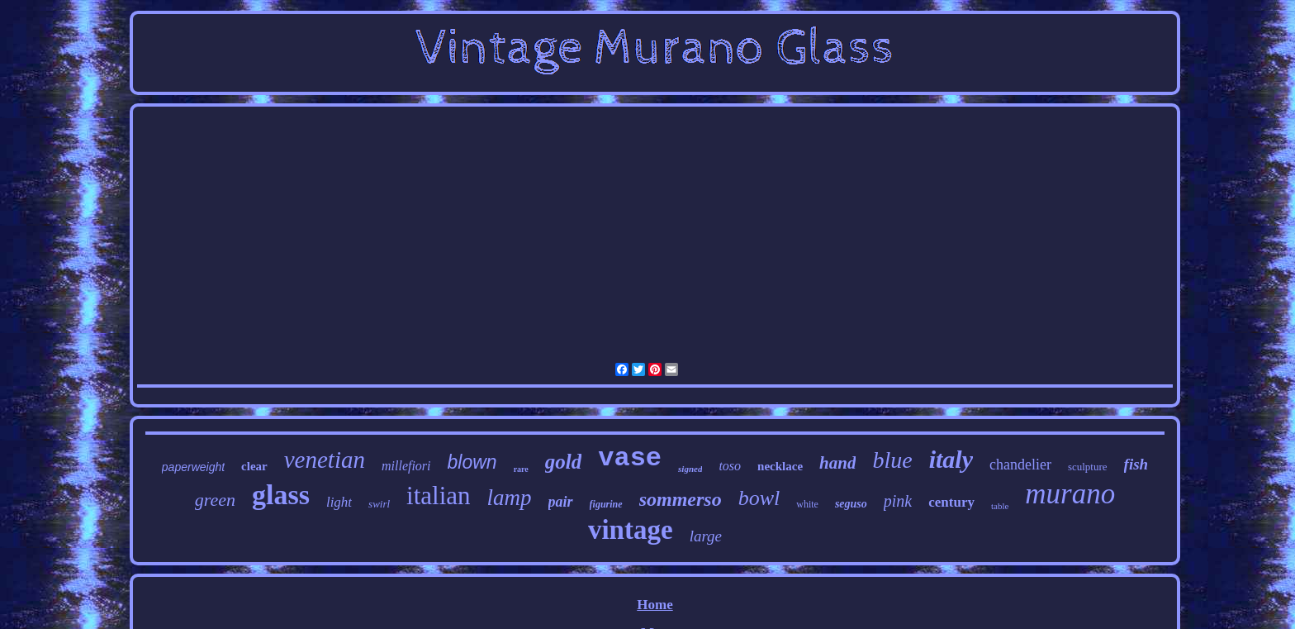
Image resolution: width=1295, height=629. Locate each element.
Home (654, 604)
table (999, 506)
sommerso (680, 499)
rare (521, 469)
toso (730, 466)
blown (472, 462)
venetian (324, 459)
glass (281, 494)
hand (837, 463)
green (215, 499)
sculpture (1088, 466)
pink (898, 501)
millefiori (406, 466)
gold (563, 461)
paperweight (193, 467)
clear (254, 466)
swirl (379, 504)
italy (951, 459)
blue (892, 460)
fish (1136, 464)
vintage (630, 530)
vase (630, 458)
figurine (606, 504)
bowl (759, 498)
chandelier (1020, 464)
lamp (509, 497)
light (339, 502)
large (706, 536)
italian (438, 495)
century (951, 502)
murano (1070, 494)
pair (560, 501)
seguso (851, 504)
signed (690, 469)
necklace (780, 466)
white (807, 504)
